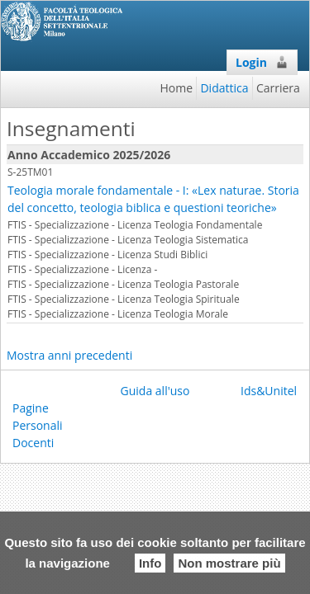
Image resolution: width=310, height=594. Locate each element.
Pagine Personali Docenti (37, 425)
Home (176, 88)
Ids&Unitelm (274, 390)
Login (262, 62)
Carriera (278, 88)
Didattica (224, 88)
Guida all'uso (155, 390)
